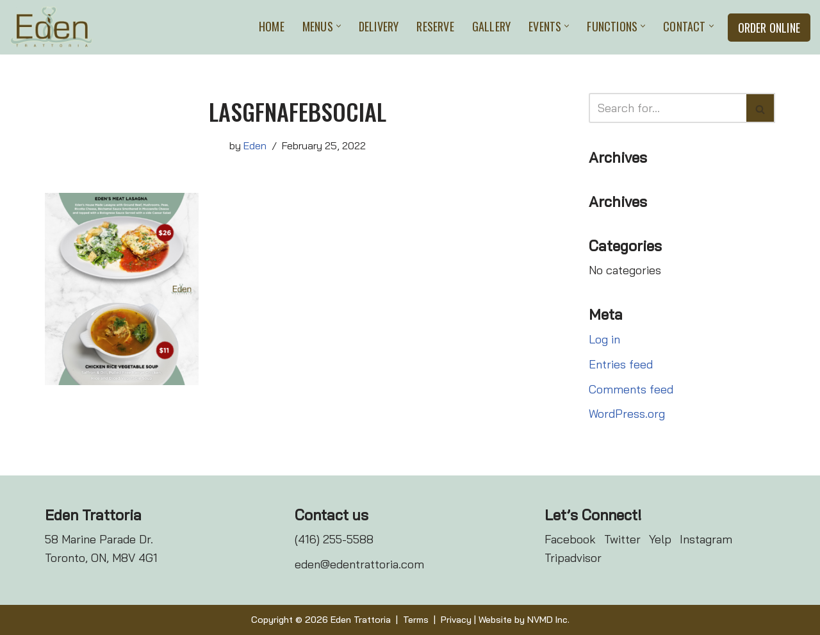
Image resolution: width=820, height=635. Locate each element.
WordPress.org (627, 413)
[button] (338, 26)
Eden (254, 145)
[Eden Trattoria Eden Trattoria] (51, 27)
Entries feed (621, 364)
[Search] (667, 108)
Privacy (456, 619)
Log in (604, 339)
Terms (416, 619)
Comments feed (631, 389)
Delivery (379, 26)
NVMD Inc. (548, 619)
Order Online (769, 27)
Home (271, 26)
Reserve (435, 26)
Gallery (491, 26)
